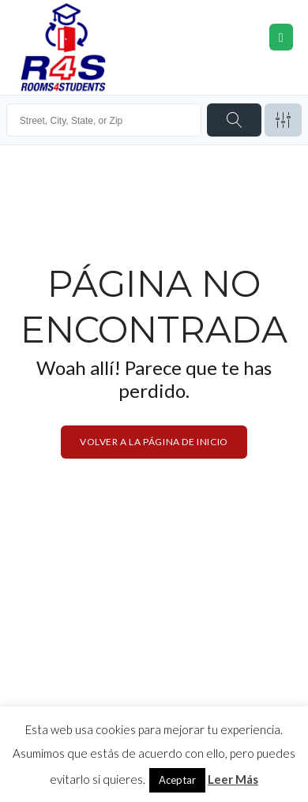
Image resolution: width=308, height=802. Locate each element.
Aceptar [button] (177, 780)
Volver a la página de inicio (154, 442)
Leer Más (233, 779)
